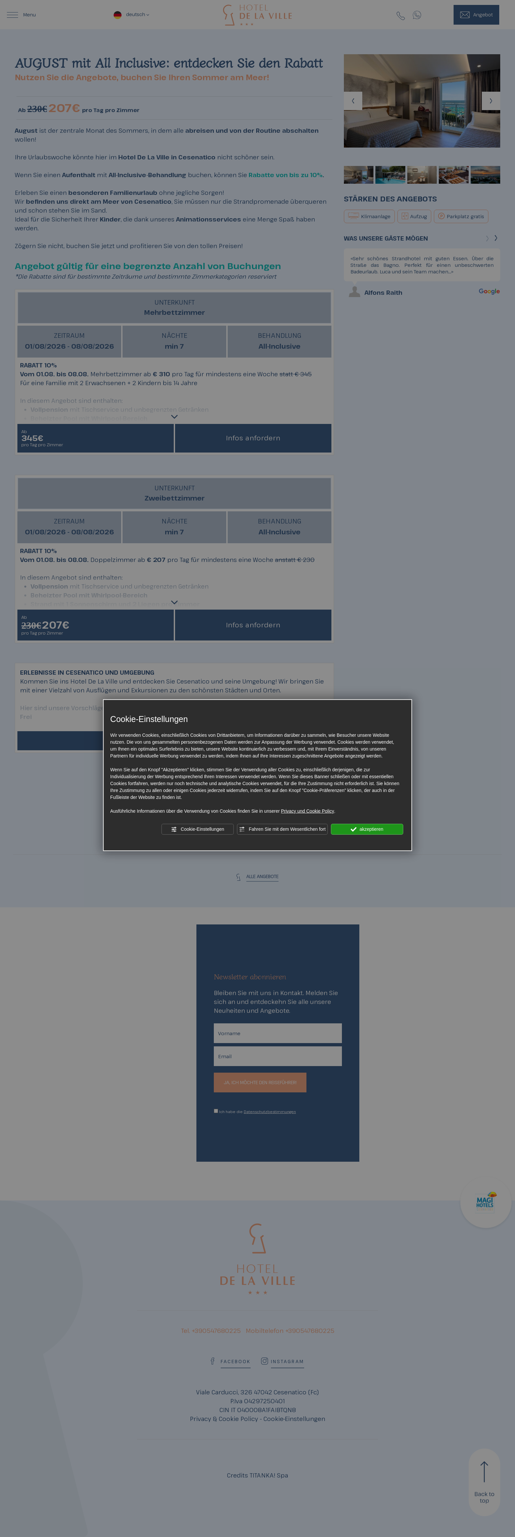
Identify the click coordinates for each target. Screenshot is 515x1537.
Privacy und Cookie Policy (307, 811)
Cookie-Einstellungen (197, 829)
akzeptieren (367, 829)
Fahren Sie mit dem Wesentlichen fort (282, 829)
